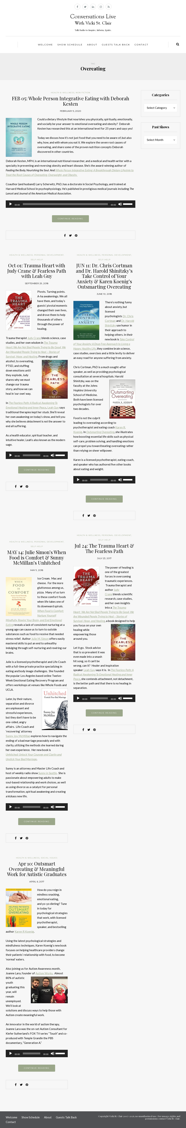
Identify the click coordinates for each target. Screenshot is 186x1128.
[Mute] (120, 204)
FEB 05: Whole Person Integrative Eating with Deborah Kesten (70, 101)
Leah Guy (53, 407)
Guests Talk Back (116, 44)
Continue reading (70, 218)
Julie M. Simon (40, 638)
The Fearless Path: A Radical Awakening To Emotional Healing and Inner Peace (103, 674)
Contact (141, 44)
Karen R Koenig (24, 931)
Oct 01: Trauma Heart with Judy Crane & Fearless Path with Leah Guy (36, 270)
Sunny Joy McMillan (18, 736)
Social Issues (49, 858)
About (92, 44)
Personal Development (49, 255)
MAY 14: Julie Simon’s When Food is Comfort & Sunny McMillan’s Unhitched (36, 557)
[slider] (65, 204)
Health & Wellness (62, 92)
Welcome (45, 44)
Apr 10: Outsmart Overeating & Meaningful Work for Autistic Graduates (36, 868)
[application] (70, 204)
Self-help (37, 259)
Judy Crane (34, 338)
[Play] (10, 204)
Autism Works (44, 973)
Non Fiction (83, 92)
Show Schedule (70, 44)
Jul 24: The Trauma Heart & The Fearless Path (104, 548)
